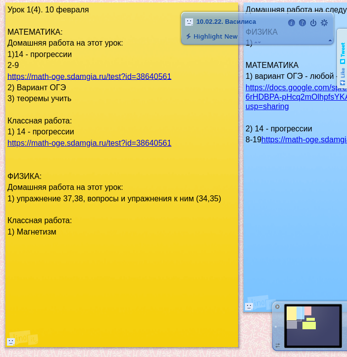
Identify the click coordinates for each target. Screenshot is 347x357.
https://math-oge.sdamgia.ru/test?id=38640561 (89, 76)
